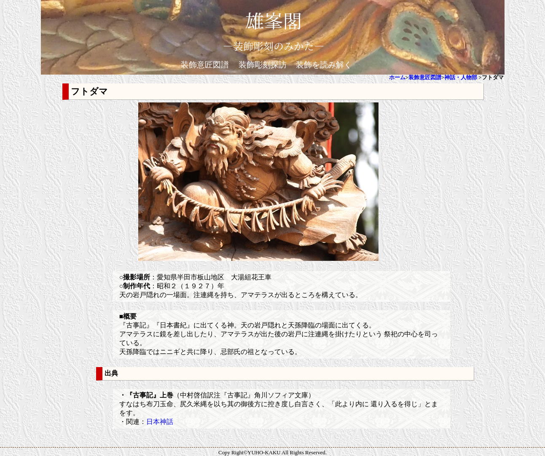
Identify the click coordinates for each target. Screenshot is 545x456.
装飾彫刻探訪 (263, 64)
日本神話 (159, 421)
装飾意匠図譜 (205, 64)
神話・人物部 (460, 77)
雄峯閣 (273, 20)
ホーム (397, 77)
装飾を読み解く (324, 64)
